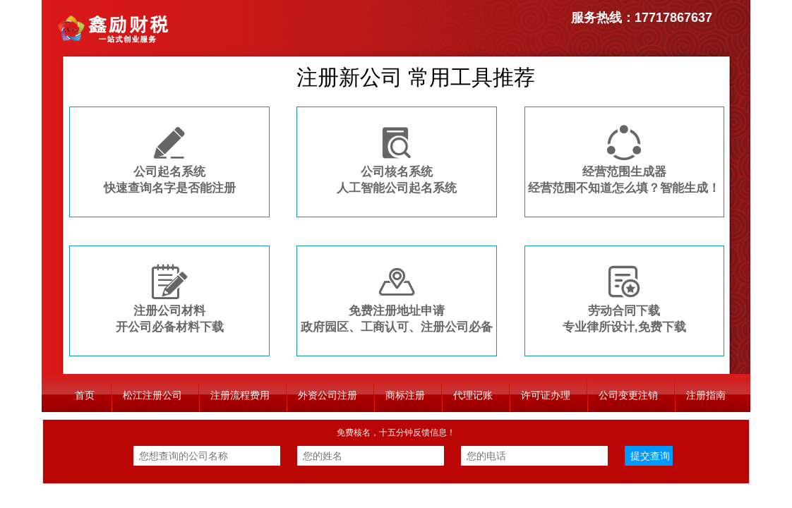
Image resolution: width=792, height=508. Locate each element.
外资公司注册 (327, 395)
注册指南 (706, 395)
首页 (85, 395)
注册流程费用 (240, 395)
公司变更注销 (628, 395)
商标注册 (405, 395)
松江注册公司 (152, 395)
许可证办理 (545, 395)
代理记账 (473, 395)
